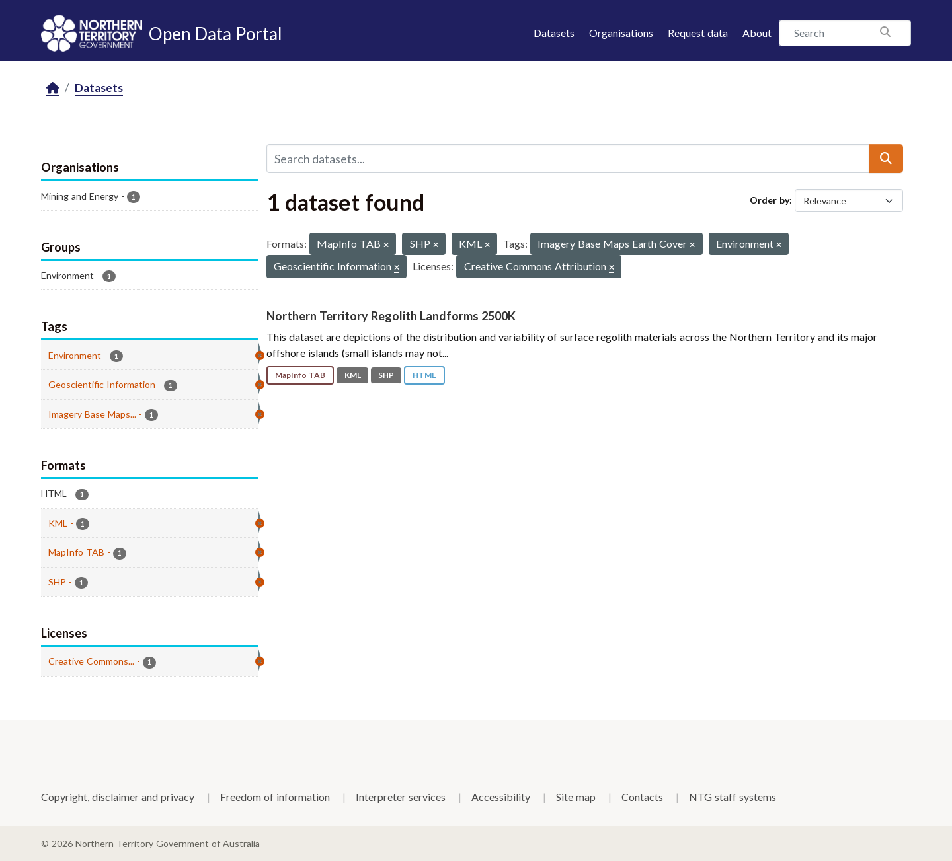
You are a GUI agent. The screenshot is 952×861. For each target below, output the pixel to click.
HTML (424, 375)
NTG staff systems (732, 796)
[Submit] (886, 158)
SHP (386, 375)
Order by (769, 200)
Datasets (554, 32)
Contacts (642, 796)
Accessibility (500, 796)
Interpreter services (401, 796)
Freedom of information (275, 796)
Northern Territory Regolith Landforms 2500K (391, 316)
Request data (698, 32)
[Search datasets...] (567, 158)
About (757, 32)
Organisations (621, 32)
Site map (576, 796)
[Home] (53, 88)
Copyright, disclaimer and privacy (117, 796)
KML (352, 375)
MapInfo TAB (300, 375)
